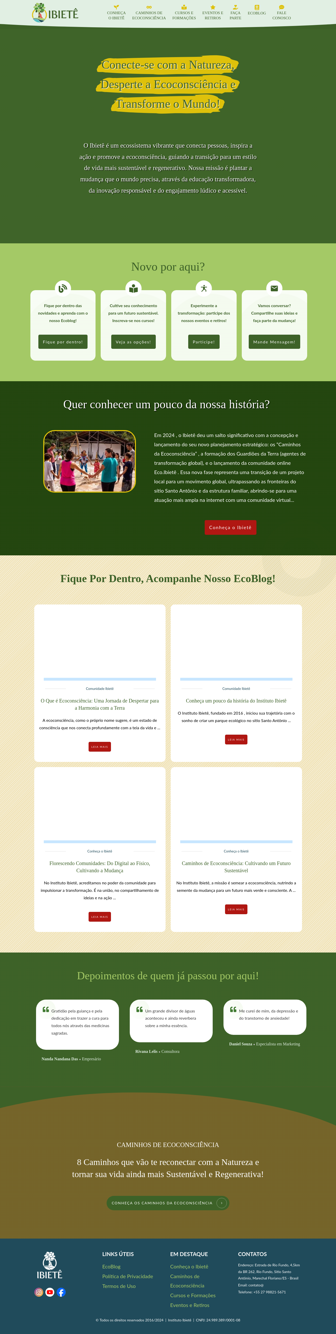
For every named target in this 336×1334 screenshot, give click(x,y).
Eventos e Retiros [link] (189, 1305)
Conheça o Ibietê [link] (189, 1266)
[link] (63, 342)
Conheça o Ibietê (99, 851)
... (158, 727)
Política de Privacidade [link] (127, 1276)
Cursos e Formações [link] (193, 1295)
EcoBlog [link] (111, 1266)
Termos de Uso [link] (119, 1286)
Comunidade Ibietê (100, 689)
